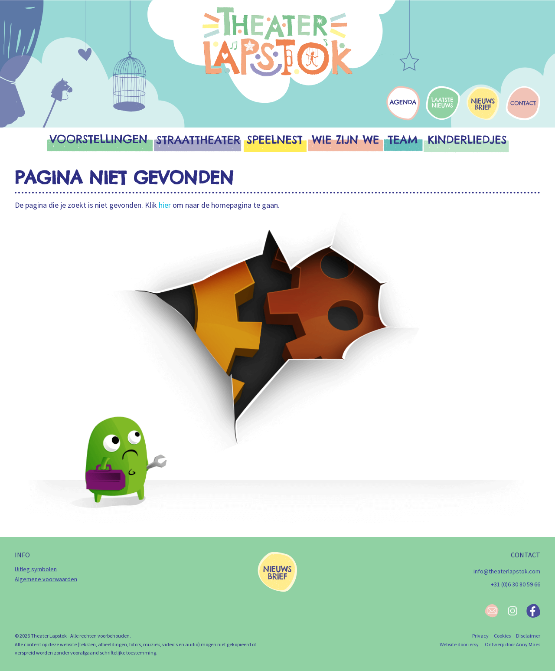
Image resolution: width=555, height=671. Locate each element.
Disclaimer (528, 635)
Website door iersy (459, 644)
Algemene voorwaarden (46, 579)
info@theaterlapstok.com (506, 571)
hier (165, 205)
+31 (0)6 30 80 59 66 (515, 584)
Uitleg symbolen (36, 569)
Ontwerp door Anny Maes (512, 644)
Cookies (502, 635)
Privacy (480, 635)
